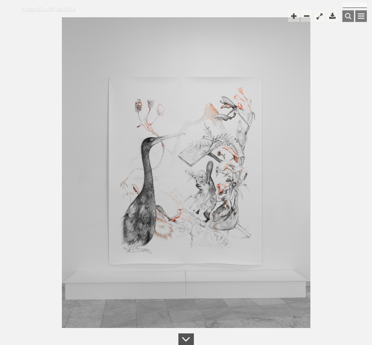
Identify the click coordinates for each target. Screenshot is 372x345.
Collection (355, 4)
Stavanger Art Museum (48, 9)
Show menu (361, 16)
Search (348, 16)
